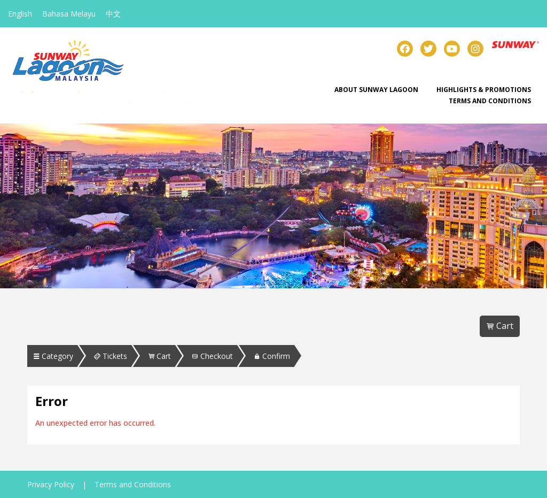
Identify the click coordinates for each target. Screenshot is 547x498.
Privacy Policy (50, 484)
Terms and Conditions (490, 100)
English (20, 14)
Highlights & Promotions (483, 89)
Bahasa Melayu (69, 14)
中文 (113, 14)
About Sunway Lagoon (376, 89)
